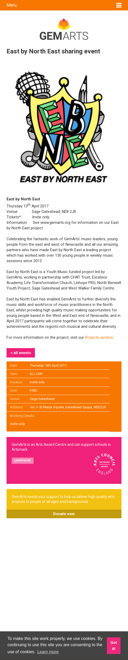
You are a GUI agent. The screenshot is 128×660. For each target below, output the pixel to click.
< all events (20, 352)
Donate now (64, 513)
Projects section (99, 337)
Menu (12, 5)
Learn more (22, 460)
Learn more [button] (48, 652)
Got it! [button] (114, 645)
